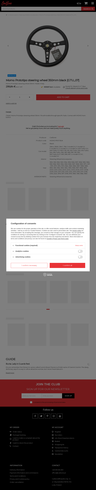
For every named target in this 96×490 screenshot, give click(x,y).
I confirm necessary (29, 265)
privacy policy (77, 230)
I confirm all (67, 265)
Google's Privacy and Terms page (58, 238)
